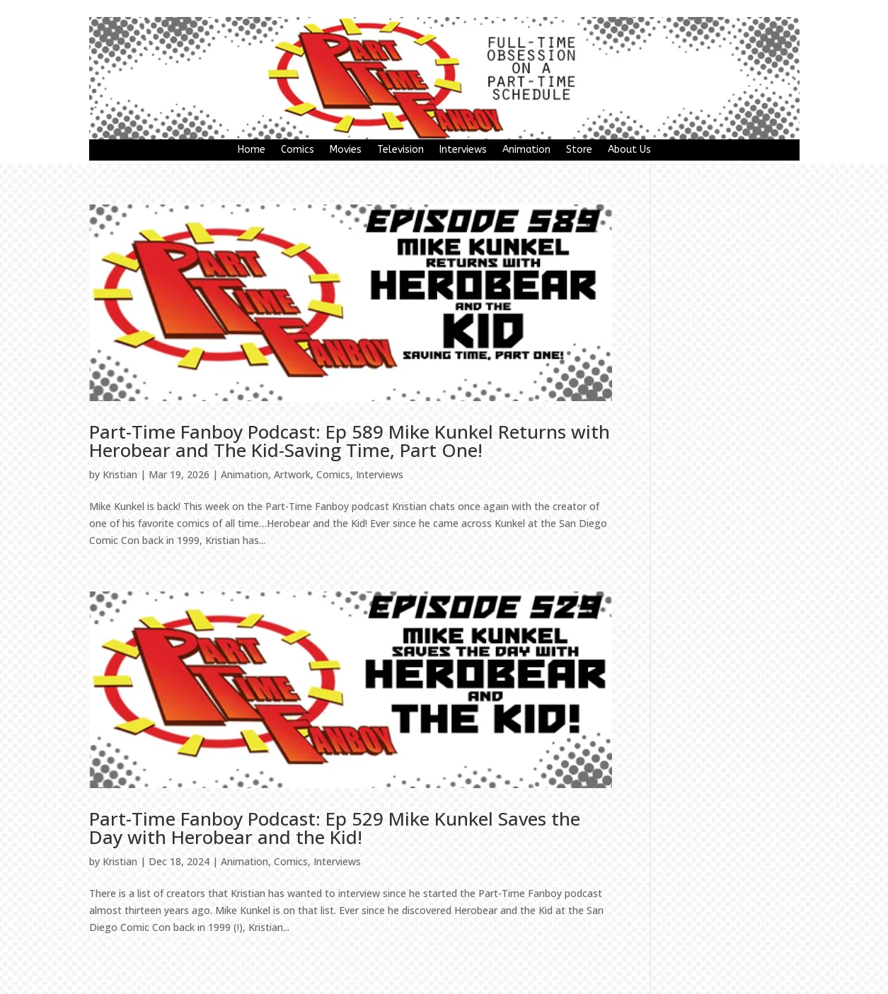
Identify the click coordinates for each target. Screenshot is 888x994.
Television (400, 150)
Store (579, 150)
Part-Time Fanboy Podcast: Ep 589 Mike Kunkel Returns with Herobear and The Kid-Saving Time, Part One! (349, 441)
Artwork (292, 474)
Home (251, 150)
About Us (629, 150)
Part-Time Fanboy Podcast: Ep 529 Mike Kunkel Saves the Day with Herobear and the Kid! (334, 828)
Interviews (463, 150)
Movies (346, 150)
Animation (526, 150)
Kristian (120, 474)
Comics (297, 150)
